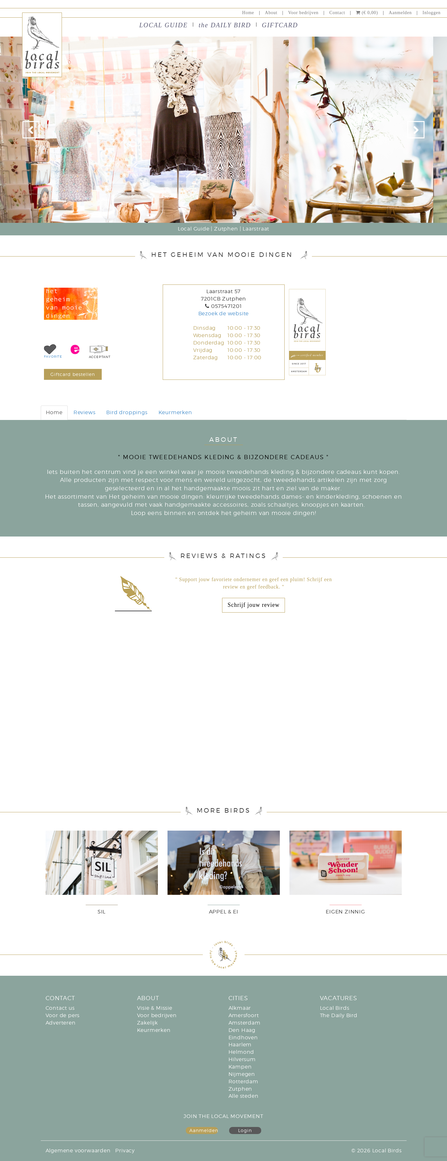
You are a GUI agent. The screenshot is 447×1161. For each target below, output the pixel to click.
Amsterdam (244, 1023)
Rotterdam (243, 1081)
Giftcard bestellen (72, 374)
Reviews (84, 412)
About (271, 12)
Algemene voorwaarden (78, 1151)
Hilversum (242, 1059)
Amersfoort (243, 1015)
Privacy (125, 1151)
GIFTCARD (280, 25)
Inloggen (432, 12)
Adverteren (61, 1023)
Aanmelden (400, 12)
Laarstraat (256, 229)
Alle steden (243, 1096)
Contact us (60, 1008)
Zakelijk (147, 1023)
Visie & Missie (154, 1008)
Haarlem (240, 1045)
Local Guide (194, 229)
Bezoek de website (223, 313)
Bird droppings (126, 412)
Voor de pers (63, 1015)
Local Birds (334, 1008)
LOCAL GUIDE (163, 25)
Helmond (241, 1052)
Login (245, 1130)
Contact (337, 12)
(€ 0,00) (367, 12)
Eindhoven (243, 1037)
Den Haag (241, 1030)
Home (248, 12)
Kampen (240, 1067)
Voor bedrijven (303, 12)
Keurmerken (175, 412)
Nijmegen (241, 1074)
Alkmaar (239, 1008)
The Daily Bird (338, 1015)
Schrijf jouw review (253, 605)
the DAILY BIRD (225, 25)
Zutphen (226, 229)
